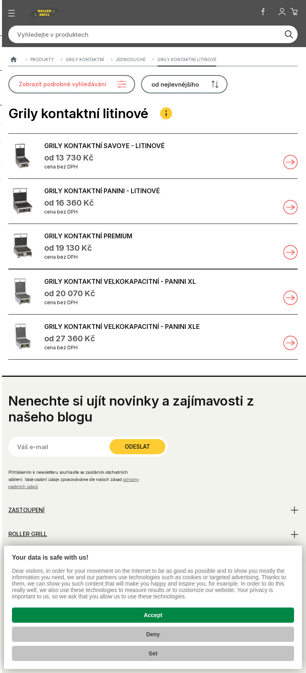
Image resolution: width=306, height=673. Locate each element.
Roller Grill (27, 533)
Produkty (42, 59)
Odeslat (137, 446)
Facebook (263, 11)
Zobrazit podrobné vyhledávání (62, 84)
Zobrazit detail (290, 162)
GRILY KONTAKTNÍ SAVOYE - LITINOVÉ (104, 146)
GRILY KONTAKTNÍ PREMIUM (88, 236)
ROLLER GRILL (13, 60)
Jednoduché (130, 59)
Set (153, 653)
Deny (153, 634)
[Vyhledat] (289, 34)
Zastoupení (26, 510)
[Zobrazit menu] (11, 13)
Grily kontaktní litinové (186, 59)
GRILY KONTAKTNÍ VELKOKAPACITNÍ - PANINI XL (120, 281)
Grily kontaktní (85, 59)
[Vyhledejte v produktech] (144, 34)
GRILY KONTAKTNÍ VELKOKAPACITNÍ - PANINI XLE (122, 327)
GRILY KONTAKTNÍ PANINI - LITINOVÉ (102, 191)
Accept (153, 615)
